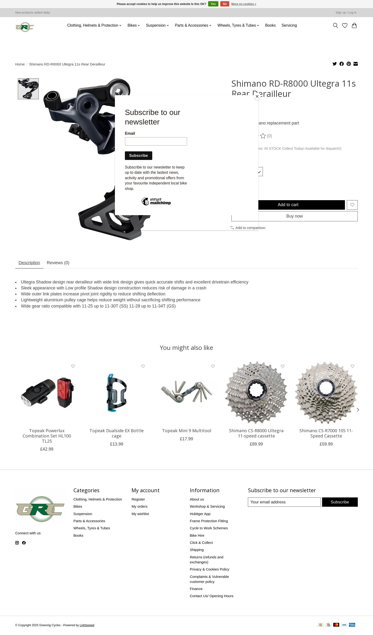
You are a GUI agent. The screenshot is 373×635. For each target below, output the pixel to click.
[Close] (257, 96)
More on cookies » (243, 4)
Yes (213, 4)
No (225, 4)
